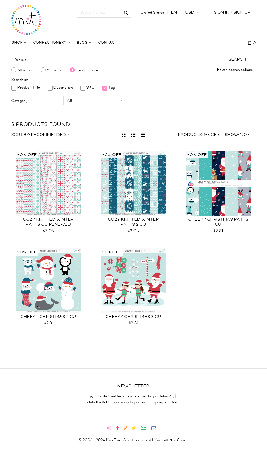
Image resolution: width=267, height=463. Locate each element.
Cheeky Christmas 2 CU (48, 317)
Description (60, 87)
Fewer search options (235, 70)
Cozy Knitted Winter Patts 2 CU (133, 221)
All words (25, 70)
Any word (54, 70)
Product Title (25, 87)
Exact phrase (87, 70)
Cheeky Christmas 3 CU (133, 317)
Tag (108, 87)
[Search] (112, 60)
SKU (87, 87)
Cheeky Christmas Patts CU (218, 221)
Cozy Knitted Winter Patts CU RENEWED (48, 221)
